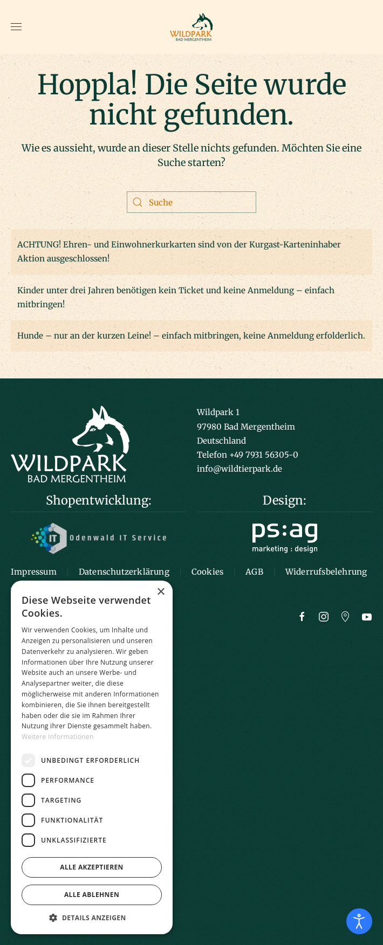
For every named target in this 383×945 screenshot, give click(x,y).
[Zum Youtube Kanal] (366, 616)
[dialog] (92, 757)
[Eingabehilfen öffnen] (359, 921)
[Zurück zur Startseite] (191, 27)
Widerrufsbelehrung (326, 572)
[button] (16, 27)
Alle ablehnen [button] (91, 894)
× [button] (160, 592)
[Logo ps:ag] (284, 537)
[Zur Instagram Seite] (323, 616)
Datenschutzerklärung (124, 572)
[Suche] (191, 202)
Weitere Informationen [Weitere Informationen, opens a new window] (58, 736)
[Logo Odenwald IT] (98, 538)
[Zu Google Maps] (345, 616)
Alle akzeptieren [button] (92, 867)
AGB (254, 572)
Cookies (207, 572)
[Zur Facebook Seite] (302, 616)
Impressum (34, 572)
